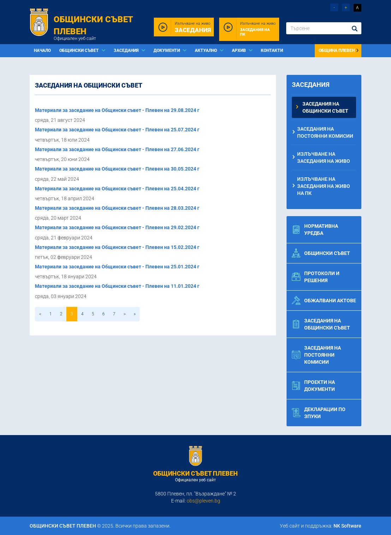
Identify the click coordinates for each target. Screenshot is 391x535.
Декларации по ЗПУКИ (318, 412)
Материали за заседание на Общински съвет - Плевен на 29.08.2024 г (117, 110)
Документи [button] (167, 50)
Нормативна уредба (315, 229)
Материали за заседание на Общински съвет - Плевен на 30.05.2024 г (117, 169)
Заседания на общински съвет (325, 107)
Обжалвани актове (324, 300)
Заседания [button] (127, 50)
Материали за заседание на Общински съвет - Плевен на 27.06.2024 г (117, 149)
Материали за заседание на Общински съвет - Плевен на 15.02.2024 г (117, 247)
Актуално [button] (206, 50)
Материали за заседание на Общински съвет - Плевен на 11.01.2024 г (117, 286)
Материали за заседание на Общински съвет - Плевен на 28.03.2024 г (117, 208)
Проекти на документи (313, 385)
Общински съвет (321, 253)
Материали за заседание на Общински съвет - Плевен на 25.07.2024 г (117, 129)
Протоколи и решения (315, 277)
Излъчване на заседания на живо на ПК (323, 186)
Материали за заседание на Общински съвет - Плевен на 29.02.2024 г (117, 227)
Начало (42, 50)
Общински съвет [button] (79, 50)
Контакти (272, 50)
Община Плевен (339, 50)
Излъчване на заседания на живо (323, 157)
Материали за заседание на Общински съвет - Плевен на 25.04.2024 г (117, 188)
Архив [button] (239, 50)
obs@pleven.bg (203, 501)
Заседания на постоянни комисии (325, 132)
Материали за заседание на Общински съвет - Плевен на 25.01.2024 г (117, 266)
